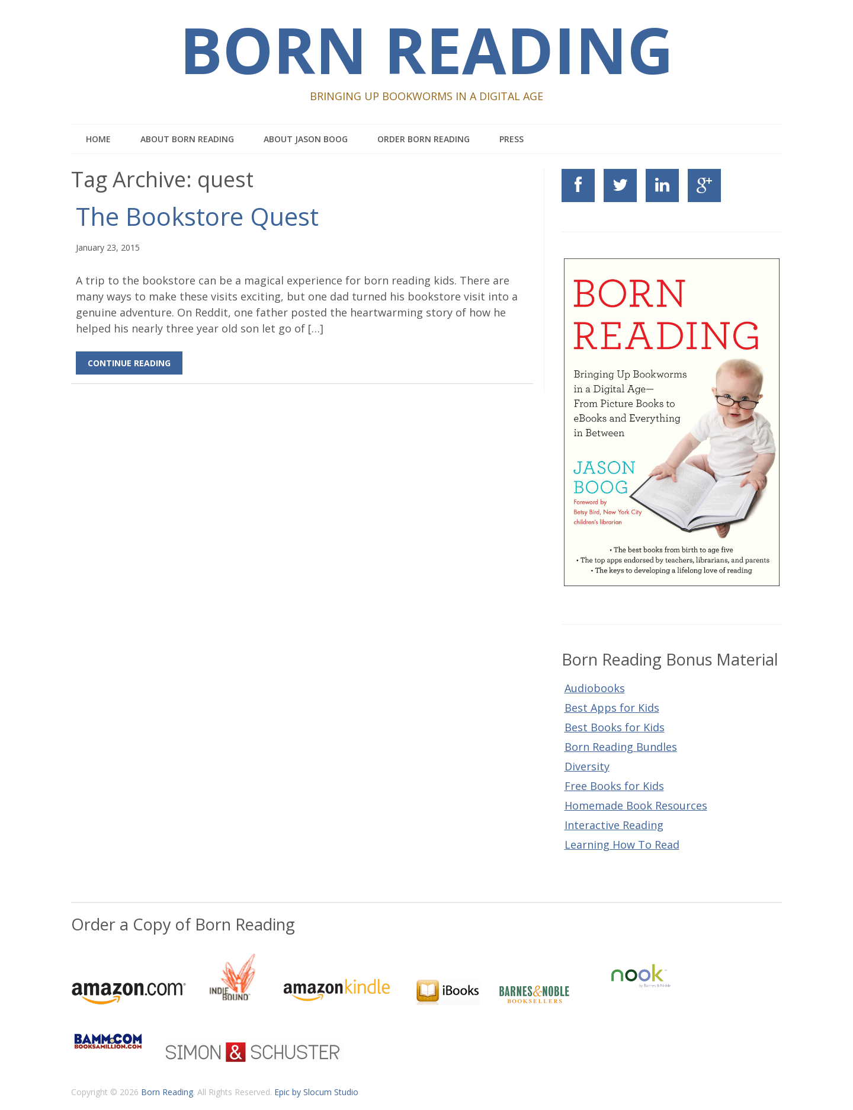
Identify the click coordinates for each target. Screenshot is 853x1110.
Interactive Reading (614, 825)
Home (98, 139)
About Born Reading (187, 139)
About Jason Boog (306, 139)
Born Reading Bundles (621, 747)
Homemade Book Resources (636, 805)
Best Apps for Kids (612, 707)
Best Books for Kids (615, 727)
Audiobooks (595, 688)
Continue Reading (129, 363)
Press (511, 139)
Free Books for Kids (614, 786)
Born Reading (426, 49)
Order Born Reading (423, 139)
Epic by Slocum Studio (316, 1092)
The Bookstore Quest (197, 216)
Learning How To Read (622, 844)
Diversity (587, 766)
